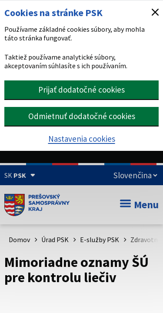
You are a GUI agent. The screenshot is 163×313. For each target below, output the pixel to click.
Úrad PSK (55, 239)
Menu (139, 204)
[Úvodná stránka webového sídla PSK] (37, 204)
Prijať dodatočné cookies (81, 89)
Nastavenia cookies (81, 138)
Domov (19, 239)
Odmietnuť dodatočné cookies (81, 116)
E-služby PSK (99, 239)
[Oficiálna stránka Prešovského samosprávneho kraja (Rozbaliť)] (19, 175)
